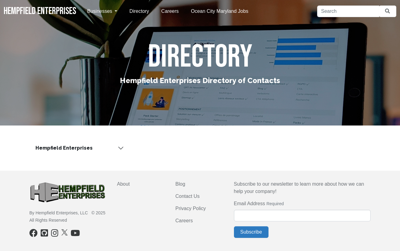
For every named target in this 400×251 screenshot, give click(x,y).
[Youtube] (75, 234)
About (123, 184)
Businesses (100, 11)
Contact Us (188, 196)
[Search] (348, 11)
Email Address (249, 203)
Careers (170, 11)
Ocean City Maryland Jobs (219, 11)
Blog (180, 184)
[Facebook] (33, 234)
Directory (139, 11)
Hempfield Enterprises (40, 11)
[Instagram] (54, 234)
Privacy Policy (191, 208)
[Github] (44, 234)
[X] (64, 232)
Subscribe (251, 232)
